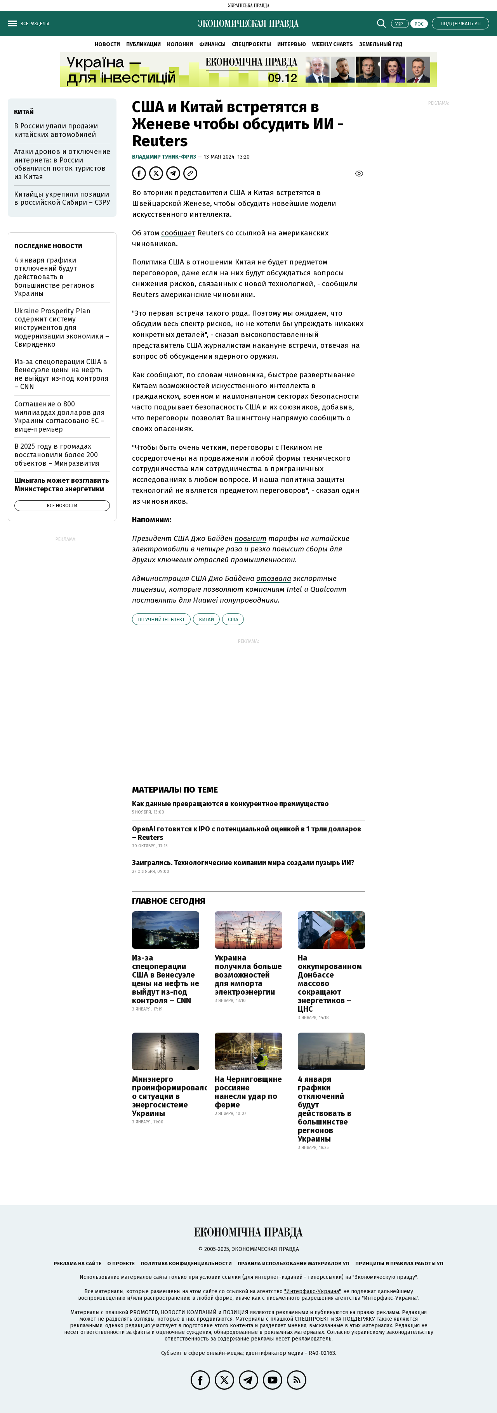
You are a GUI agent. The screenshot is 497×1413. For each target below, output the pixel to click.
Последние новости (48, 246)
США (233, 619)
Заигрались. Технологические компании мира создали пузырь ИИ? (243, 863)
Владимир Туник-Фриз (164, 157)
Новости (107, 44)
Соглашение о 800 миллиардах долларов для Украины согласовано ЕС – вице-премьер (59, 417)
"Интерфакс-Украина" (312, 1291)
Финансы (212, 44)
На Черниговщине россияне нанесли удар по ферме (248, 1091)
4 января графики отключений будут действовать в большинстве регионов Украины (324, 1109)
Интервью (291, 44)
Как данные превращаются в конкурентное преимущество (230, 804)
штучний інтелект (161, 619)
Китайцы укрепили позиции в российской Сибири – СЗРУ (62, 198)
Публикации (143, 44)
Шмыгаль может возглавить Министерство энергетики (61, 484)
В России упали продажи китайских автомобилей (56, 130)
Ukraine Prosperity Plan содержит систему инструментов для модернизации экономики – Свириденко (61, 328)
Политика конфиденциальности (186, 1263)
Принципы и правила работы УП (399, 1263)
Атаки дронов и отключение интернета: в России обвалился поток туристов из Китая (62, 164)
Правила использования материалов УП (293, 1263)
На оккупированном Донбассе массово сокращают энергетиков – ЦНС (330, 983)
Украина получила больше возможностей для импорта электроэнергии (248, 975)
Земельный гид (381, 44)
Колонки (180, 44)
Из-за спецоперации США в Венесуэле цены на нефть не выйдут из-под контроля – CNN (165, 979)
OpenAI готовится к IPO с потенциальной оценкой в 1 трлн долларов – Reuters (246, 833)
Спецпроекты (251, 44)
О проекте (121, 1263)
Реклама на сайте (77, 1263)
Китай (206, 619)
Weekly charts (332, 44)
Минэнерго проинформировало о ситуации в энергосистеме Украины (170, 1096)
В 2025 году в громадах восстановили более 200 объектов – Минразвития (57, 454)
